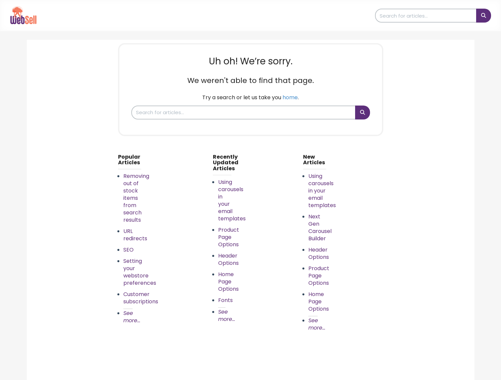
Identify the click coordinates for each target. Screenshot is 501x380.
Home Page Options (228, 281)
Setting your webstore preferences (139, 272)
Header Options (228, 259)
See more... (131, 316)
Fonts (225, 300)
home (290, 97)
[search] (426, 16)
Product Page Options (228, 237)
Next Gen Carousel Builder (320, 227)
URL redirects (135, 234)
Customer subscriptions (140, 297)
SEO (128, 250)
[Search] (483, 16)
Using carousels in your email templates (322, 190)
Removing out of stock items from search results (136, 198)
